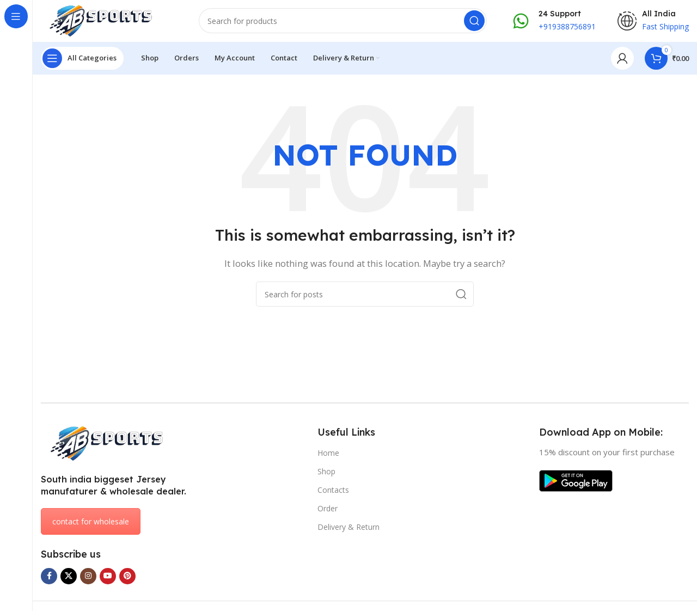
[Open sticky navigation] (82, 60)
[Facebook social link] (49, 578)
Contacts (333, 491)
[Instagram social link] (88, 578)
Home (328, 454)
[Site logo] (109, 20)
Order (327, 510)
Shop (326, 473)
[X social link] (68, 578)
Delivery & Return (348, 529)
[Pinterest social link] (127, 578)
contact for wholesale (90, 523)
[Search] (343, 21)
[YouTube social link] (108, 578)
